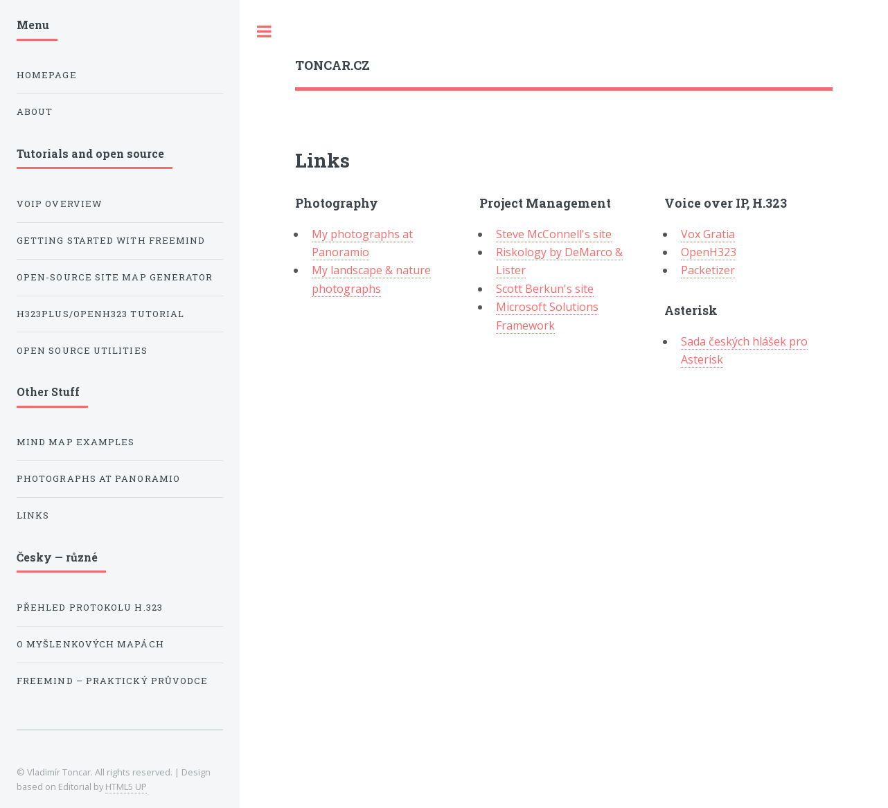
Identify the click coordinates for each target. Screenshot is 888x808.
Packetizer (708, 270)
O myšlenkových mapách (90, 644)
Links (33, 515)
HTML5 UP (126, 786)
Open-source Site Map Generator (115, 277)
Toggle (265, 31)
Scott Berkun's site (545, 288)
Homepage (47, 75)
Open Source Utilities (82, 350)
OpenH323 (708, 252)
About (35, 111)
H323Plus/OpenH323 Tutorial (100, 313)
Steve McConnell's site (554, 234)
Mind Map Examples (75, 442)
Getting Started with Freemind (111, 240)
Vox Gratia (708, 234)
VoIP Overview (59, 203)
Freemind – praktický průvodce (112, 680)
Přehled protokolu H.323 (90, 607)
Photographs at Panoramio (98, 478)
